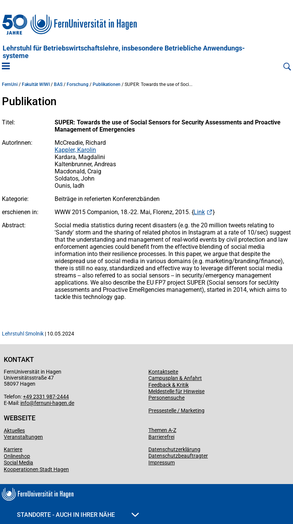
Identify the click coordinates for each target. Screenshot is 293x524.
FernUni (10, 84)
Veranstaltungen (23, 437)
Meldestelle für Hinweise (176, 391)
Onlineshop (17, 456)
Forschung (78, 84)
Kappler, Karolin (75, 149)
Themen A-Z (162, 430)
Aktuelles (14, 430)
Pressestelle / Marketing (176, 411)
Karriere (13, 449)
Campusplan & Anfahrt (175, 378)
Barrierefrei (161, 437)
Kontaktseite (163, 372)
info (24, 403)
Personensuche (166, 398)
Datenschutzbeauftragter (178, 456)
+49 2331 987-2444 (46, 397)
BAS (58, 84)
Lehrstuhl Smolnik (23, 334)
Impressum (161, 463)
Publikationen (107, 84)
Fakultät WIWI (36, 84)
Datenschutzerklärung (174, 449)
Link (199, 212)
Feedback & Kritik (168, 385)
